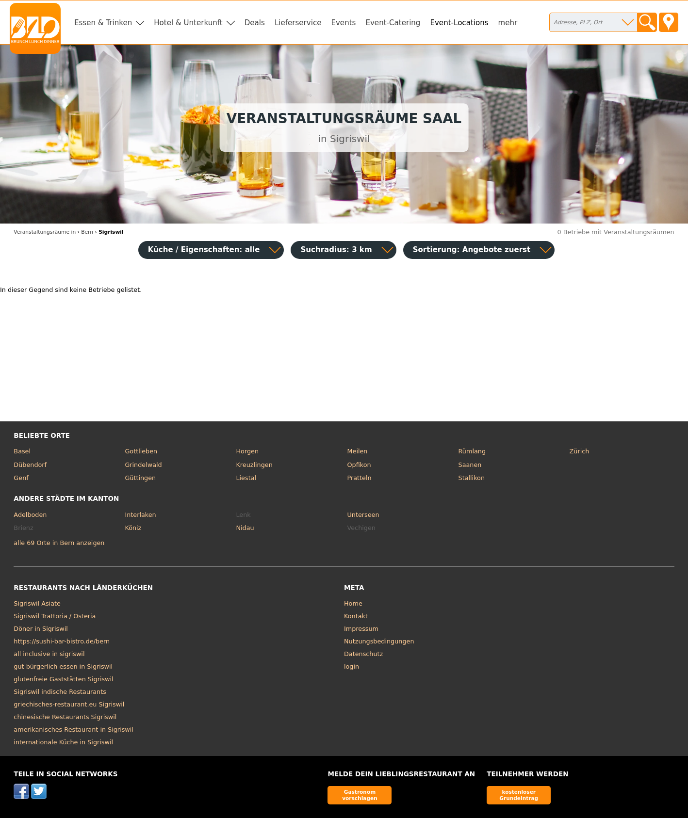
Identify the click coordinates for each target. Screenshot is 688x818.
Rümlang (472, 451)
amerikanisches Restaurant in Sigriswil (73, 729)
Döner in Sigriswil (40, 628)
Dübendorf (30, 464)
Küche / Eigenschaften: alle (204, 249)
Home (353, 603)
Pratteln (359, 477)
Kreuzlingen (254, 464)
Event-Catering (392, 22)
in (45, 232)
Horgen (247, 451)
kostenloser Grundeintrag (518, 795)
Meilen (357, 451)
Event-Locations (459, 22)
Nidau (245, 527)
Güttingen (140, 477)
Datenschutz (363, 654)
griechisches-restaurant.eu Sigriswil (69, 704)
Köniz (133, 527)
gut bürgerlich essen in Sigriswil (63, 666)
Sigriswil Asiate (37, 603)
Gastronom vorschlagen (359, 795)
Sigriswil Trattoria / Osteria (55, 616)
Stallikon (472, 477)
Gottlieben (141, 451)
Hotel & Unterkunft (188, 22)
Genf (21, 477)
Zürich (580, 451)
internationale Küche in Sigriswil (63, 742)
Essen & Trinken (103, 22)
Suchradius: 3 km (336, 249)
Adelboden (30, 514)
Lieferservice (298, 22)
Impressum (361, 628)
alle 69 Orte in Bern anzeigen (59, 542)
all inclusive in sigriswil (49, 654)
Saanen (470, 464)
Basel (22, 451)
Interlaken (140, 514)
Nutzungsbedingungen (379, 641)
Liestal (246, 477)
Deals (255, 22)
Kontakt (356, 616)
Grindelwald (143, 464)
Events (343, 22)
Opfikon (359, 464)
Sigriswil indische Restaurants (60, 691)
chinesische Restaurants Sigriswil (65, 717)
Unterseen (363, 514)
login (351, 666)
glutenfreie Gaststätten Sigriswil (63, 679)
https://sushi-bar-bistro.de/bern (62, 641)
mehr (508, 22)
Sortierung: (472, 249)
